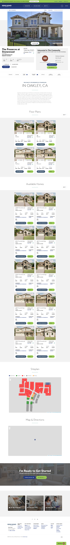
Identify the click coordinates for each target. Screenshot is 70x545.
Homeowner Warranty (35, 531)
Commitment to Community (43, 530)
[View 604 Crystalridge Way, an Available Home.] (24, 234)
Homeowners (36, 527)
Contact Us (66, 1)
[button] (62, 6)
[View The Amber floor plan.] (24, 127)
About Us (46, 5)
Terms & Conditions (58, 533)
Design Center (27, 533)
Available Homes (37, 5)
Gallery (56, 1)
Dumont (39, 164)
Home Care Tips (35, 528)
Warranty (61, 1)
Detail (29, 144)
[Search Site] (62, 6)
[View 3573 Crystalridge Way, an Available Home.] (46, 268)
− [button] (10, 383)
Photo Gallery (52, 529)
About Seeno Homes (44, 528)
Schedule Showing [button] (51, 64)
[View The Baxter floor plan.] (46, 127)
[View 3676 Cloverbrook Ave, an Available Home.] (24, 268)
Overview (10, 74)
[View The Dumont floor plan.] (46, 155)
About (42, 527)
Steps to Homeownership (27, 529)
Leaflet (48, 415)
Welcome (17, 74)
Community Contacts (58, 530)
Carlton (17, 164)
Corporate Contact (59, 528)
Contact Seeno (59, 527)
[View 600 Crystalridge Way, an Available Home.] (46, 302)
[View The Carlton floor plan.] (24, 155)
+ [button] (10, 382)
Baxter (38, 136)
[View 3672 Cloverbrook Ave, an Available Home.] (46, 200)
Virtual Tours (52, 531)
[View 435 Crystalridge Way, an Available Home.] (24, 302)
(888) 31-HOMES (12, 534)
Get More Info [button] (51, 67)
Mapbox (51, 415)
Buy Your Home (28, 527)
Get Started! (59, 74)
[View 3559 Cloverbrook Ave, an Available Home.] (46, 336)
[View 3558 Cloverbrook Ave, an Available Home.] (24, 200)
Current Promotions (28, 530)
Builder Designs (25, 540)
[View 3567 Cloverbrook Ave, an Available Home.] (24, 336)
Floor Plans (5, 64)
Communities (27, 5)
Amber (17, 136)
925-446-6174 (58, 60)
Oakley (45, 10)
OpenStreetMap (54, 415)
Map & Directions (51, 74)
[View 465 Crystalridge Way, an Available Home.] (46, 234)
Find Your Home (20, 527)
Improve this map (58, 415)
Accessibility (58, 535)
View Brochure (6, 66)
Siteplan (43, 74)
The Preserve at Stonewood (20, 218)
